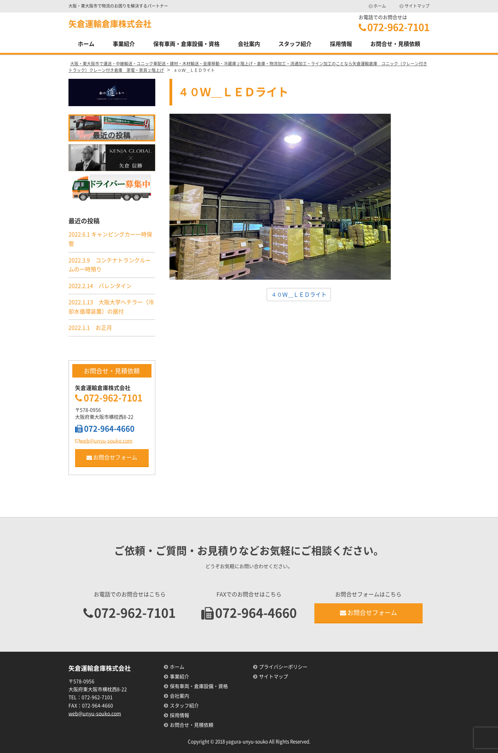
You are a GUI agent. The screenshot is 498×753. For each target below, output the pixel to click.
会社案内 (249, 44)
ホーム (380, 6)
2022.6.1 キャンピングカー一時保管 (110, 239)
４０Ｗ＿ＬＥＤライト (298, 294)
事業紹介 (124, 44)
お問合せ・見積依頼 (395, 44)
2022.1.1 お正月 (90, 328)
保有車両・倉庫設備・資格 (186, 44)
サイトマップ (417, 6)
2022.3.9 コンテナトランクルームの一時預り (109, 265)
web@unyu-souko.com (103, 440)
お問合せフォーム (111, 458)
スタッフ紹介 (295, 44)
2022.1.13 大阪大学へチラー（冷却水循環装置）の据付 (111, 306)
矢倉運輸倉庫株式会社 (109, 24)
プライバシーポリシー (283, 666)
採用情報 (341, 44)
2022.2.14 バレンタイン (100, 286)
